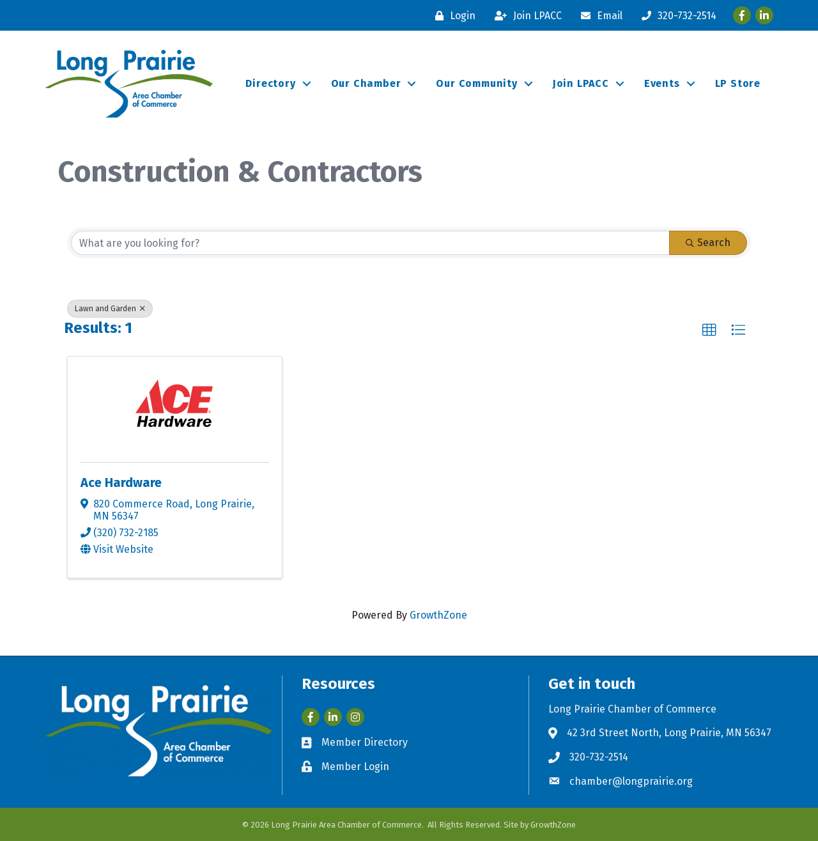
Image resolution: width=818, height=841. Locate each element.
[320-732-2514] (675, 15)
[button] (709, 330)
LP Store (737, 83)
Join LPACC (581, 83)
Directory (270, 83)
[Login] (452, 15)
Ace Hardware (121, 482)
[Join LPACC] (525, 15)
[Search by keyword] (370, 243)
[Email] (598, 15)
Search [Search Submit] (708, 242)
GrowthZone (438, 615)
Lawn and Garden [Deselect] (110, 308)
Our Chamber (366, 83)
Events (662, 83)
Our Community (476, 83)
